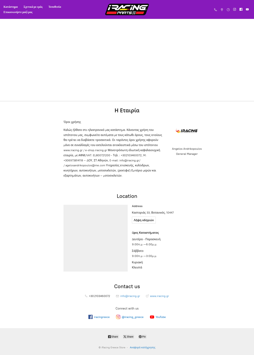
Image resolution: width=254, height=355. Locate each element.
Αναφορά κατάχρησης (142, 347)
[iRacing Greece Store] (127, 9)
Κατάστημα (11, 6)
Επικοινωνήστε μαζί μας (18, 12)
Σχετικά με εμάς (33, 6)
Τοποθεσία (54, 6)
